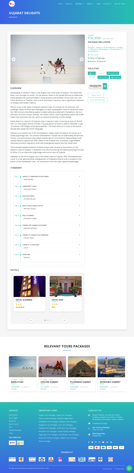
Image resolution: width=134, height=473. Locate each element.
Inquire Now (95, 95)
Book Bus (12, 421)
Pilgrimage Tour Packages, (48, 435)
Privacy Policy (119, 469)
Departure (50, 256)
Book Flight (13, 418)
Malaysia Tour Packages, (68, 422)
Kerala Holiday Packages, (67, 431)
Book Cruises (14, 424)
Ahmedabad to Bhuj (50, 188)
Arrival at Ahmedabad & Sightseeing (50, 178)
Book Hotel (13, 415)
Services (79, 4)
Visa (10, 427)
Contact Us (107, 4)
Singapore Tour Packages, (48, 425)
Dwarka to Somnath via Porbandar (50, 237)
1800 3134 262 (97, 430)
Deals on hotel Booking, (47, 418)
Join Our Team (120, 4)
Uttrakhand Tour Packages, (49, 422)
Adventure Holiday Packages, (49, 438)
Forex (11, 433)
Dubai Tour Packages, (64, 415)
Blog (98, 4)
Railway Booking (15, 430)
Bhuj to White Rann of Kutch (50, 207)
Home (60, 4)
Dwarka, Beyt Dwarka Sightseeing (50, 227)
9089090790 (96, 436)
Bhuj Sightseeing (50, 198)
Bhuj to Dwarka (50, 217)
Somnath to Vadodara (50, 246)
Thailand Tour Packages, (48, 428)
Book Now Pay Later (97, 100)
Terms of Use (107, 469)
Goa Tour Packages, (65, 425)
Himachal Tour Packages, (48, 431)
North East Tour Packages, (67, 428)
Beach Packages (45, 441)
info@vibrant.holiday (99, 423)
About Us (69, 4)
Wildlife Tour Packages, (68, 438)
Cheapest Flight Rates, (65, 418)
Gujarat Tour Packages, (47, 415)
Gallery (90, 4)
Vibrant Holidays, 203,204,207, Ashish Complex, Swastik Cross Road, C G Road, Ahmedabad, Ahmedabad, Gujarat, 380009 (107, 417)
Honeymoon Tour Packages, (69, 435)
